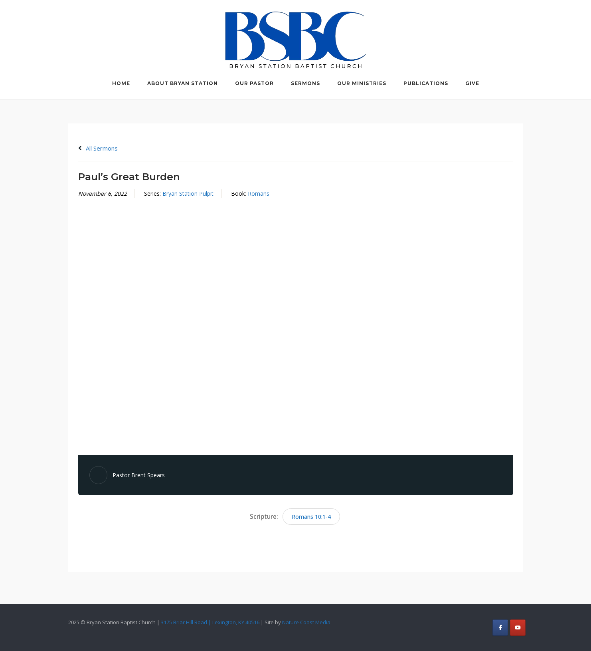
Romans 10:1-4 (311, 516)
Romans (258, 193)
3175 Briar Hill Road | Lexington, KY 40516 (210, 622)
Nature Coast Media (306, 622)
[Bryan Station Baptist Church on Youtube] (518, 627)
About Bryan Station (182, 83)
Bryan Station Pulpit (187, 193)
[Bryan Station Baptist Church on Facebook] (500, 627)
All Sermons (98, 148)
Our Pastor (254, 83)
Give (472, 83)
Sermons (305, 83)
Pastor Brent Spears (139, 475)
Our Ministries (361, 83)
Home (121, 83)
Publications (425, 83)
